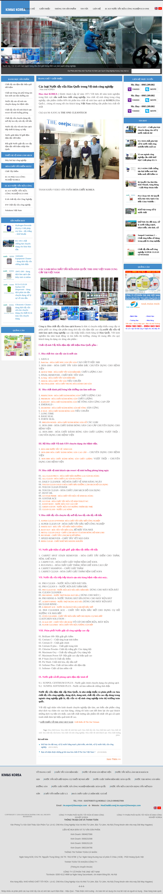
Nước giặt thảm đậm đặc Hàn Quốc (112, 779)
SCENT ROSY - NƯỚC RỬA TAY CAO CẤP (60, 504)
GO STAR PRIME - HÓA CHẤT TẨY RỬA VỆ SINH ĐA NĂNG (67, 496)
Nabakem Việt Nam (13, 210)
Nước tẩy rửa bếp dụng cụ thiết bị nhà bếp (66, 779)
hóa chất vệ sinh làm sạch (71, 730)
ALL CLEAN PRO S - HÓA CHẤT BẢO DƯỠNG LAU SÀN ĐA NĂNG (70, 476)
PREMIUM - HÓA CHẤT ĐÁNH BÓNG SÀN (59, 399)
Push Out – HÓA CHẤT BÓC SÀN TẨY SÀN (59, 362)
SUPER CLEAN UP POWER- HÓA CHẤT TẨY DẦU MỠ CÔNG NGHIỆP (70, 521)
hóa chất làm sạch (103, 730)
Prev (5, 42)
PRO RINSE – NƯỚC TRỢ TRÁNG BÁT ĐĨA (60, 595)
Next (157, 42)
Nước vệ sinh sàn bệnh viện (96, 772)
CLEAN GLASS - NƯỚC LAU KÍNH (57, 509)
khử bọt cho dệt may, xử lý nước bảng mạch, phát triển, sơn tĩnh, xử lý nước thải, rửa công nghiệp (149, 227)
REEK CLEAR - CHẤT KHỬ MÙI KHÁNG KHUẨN (62, 541)
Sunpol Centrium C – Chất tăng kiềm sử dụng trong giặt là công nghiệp (149, 238)
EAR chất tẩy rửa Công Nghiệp (18, 199)
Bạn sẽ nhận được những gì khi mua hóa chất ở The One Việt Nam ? (68, 752)
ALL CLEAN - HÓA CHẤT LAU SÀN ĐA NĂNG (62, 479)
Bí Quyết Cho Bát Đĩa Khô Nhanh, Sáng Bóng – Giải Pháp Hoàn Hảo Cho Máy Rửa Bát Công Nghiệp (148, 187)
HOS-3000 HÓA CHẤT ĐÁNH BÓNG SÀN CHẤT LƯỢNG (67, 459)
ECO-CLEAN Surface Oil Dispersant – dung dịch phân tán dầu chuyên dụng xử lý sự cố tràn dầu (23, 291)
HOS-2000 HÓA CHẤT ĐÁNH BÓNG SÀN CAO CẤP (64, 452)
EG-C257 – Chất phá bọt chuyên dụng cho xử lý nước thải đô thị (149, 130)
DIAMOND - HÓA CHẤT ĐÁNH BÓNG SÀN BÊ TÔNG (63, 408)
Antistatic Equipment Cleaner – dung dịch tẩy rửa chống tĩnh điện (23, 260)
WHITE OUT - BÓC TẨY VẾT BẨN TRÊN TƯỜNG (62, 527)
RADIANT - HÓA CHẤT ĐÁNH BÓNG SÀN (59, 402)
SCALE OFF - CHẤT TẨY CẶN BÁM (57, 622)
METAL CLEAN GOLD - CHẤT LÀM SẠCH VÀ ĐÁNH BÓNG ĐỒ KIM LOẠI (72, 532)
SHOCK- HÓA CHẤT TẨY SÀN (54, 381)
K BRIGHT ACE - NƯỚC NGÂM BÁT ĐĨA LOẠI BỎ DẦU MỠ (67, 607)
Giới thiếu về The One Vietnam (87, 722)
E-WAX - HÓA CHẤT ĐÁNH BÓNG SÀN (57, 411)
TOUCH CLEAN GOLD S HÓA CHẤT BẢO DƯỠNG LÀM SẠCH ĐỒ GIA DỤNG (75, 484)
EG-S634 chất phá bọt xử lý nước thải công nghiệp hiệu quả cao (148, 144)
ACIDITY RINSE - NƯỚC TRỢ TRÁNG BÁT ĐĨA (62, 602)
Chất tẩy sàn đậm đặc (66, 772)
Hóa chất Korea (54, 730)
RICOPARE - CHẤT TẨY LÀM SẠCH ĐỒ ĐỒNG (61, 535)
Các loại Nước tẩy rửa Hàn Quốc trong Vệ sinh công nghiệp (76, 86)
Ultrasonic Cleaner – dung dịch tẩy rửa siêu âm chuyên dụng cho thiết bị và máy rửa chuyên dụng (23, 311)
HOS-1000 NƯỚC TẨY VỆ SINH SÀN (56, 449)
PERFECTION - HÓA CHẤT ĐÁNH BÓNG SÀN (60, 395)
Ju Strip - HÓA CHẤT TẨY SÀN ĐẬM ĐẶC (58, 378)
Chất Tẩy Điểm (11, 171)
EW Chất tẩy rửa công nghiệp (18, 205)
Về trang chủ (43, 772)
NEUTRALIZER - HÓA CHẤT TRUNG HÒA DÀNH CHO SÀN (66, 384)
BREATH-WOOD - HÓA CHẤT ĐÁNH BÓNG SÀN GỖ (64, 422)
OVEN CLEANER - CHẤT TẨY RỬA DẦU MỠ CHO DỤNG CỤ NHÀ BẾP (72, 616)
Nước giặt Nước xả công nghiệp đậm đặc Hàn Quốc (79, 786)
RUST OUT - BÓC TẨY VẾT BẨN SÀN (57, 530)
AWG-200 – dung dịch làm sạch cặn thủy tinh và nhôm (23, 274)
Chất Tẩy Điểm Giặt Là (56, 794)
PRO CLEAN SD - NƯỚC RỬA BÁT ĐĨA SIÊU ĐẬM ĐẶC (65, 590)
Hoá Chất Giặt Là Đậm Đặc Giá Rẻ (89, 794)
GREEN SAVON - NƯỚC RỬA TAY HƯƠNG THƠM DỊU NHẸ (67, 507)
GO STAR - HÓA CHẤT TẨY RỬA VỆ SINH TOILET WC (65, 501)
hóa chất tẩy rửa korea (51, 733)
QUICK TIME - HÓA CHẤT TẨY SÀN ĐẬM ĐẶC (61, 372)
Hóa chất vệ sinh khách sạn (96, 733)
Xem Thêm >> (114, 759)
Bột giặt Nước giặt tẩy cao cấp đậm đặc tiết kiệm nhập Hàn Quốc (18, 146)
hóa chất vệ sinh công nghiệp (73, 733)
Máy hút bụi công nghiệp (15, 160)
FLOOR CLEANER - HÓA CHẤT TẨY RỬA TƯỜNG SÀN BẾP (67, 625)
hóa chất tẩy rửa (88, 730)
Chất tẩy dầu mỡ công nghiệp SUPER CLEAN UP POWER (148, 252)
